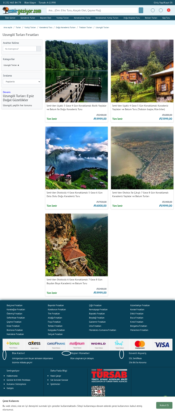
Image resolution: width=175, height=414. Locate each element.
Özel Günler (10, 17)
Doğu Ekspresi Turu (132, 17)
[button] (7, 92)
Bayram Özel (45, 17)
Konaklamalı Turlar (82, 17)
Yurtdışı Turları (62, 17)
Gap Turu (166, 17)
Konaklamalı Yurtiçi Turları (107, 17)
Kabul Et (164, 405)
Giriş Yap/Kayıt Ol (162, 2)
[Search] (92, 10)
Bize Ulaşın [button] (30, 2)
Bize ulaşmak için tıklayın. (82, 358)
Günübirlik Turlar (28, 17)
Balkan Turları (151, 17)
